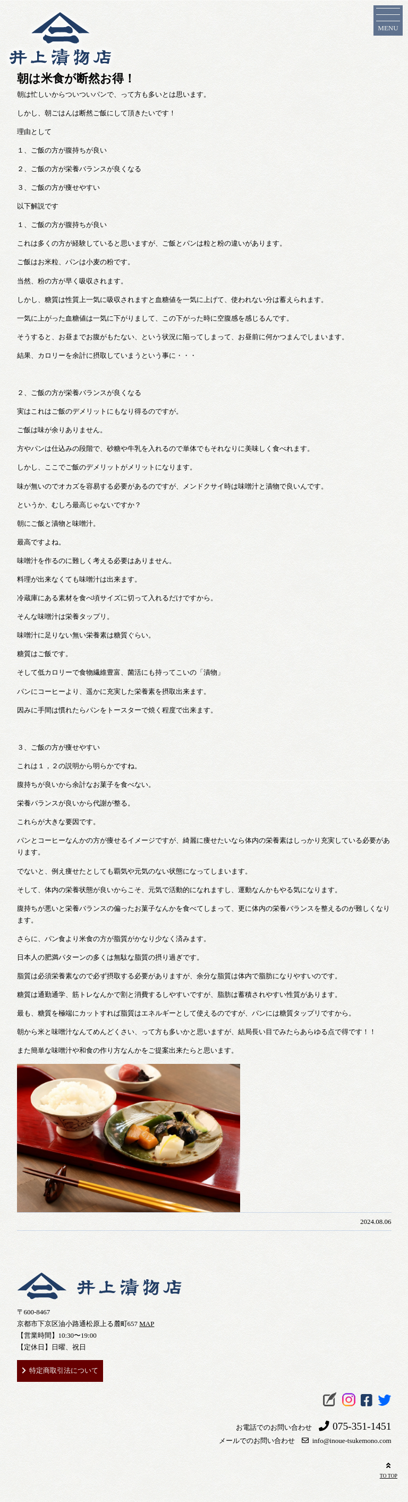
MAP (146, 1324)
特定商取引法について (63, 1370)
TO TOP (388, 1469)
